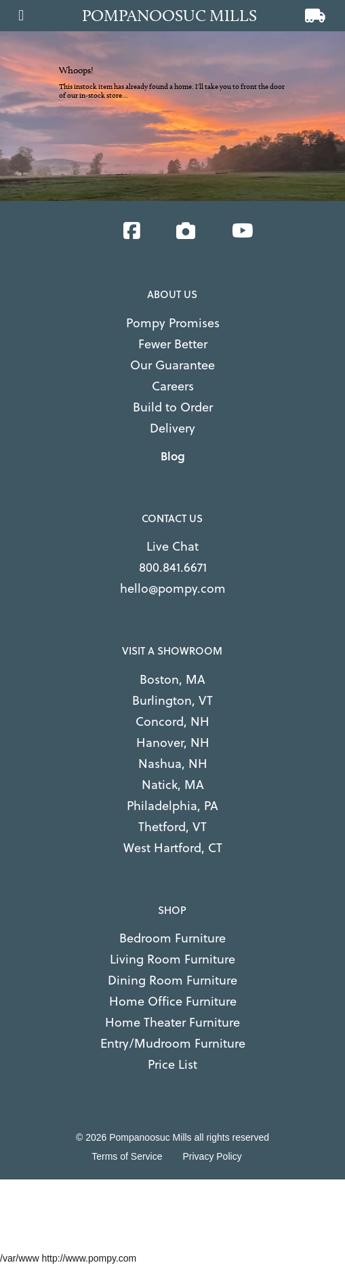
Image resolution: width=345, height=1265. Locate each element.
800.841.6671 (173, 567)
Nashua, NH (172, 763)
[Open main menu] (21, 11)
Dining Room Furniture (172, 980)
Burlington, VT (172, 700)
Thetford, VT (172, 826)
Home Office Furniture (173, 1001)
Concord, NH (172, 721)
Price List (172, 1064)
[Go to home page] (176, 15)
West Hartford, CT (172, 847)
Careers (173, 386)
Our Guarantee (172, 364)
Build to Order (173, 407)
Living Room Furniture (172, 959)
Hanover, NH (172, 742)
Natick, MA (173, 784)
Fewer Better (172, 343)
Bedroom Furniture (172, 938)
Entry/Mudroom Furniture (172, 1043)
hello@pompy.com (173, 588)
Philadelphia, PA (172, 805)
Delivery (172, 428)
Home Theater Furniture (172, 1022)
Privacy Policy (212, 1156)
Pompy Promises (173, 322)
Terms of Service (127, 1156)
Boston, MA (172, 679)
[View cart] (315, 17)
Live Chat (172, 546)
